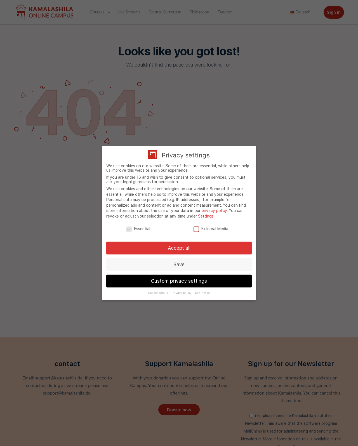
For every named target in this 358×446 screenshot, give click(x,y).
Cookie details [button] (158, 293)
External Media (211, 228)
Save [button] (179, 264)
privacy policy (214, 210)
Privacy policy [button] (182, 293)
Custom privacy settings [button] (179, 281)
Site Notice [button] (202, 293)
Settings (206, 216)
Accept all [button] (179, 248)
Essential (138, 228)
